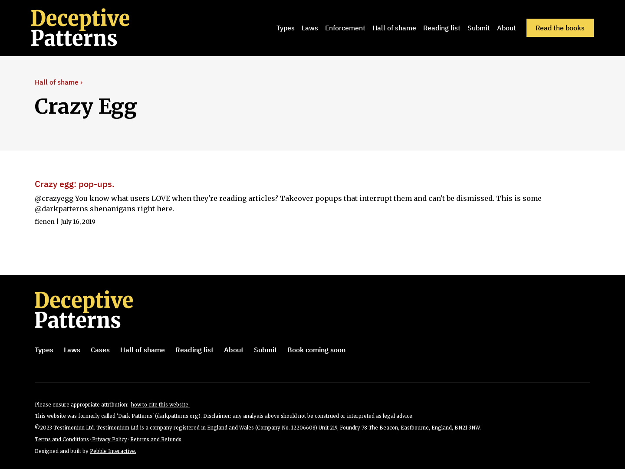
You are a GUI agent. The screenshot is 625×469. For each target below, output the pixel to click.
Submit (478, 27)
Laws (310, 27)
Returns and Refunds (155, 439)
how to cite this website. (160, 405)
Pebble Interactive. (113, 451)
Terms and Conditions (62, 439)
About (506, 27)
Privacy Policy (109, 439)
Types (285, 27)
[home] (92, 28)
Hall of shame (394, 27)
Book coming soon (316, 349)
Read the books (560, 27)
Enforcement (345, 27)
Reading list (442, 27)
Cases (100, 349)
